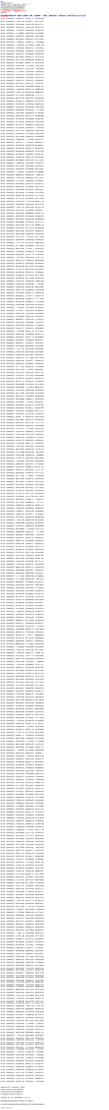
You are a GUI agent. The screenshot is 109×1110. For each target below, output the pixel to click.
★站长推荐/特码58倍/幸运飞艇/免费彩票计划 (13, 7)
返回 (2, 1)
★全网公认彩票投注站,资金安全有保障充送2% (13, 6)
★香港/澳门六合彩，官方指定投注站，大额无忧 (13, 4)
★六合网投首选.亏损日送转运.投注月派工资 (12, 9)
